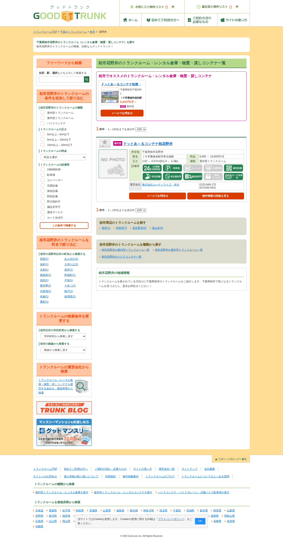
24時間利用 (54, 169)
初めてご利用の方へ (76, 468)
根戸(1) (68, 291)
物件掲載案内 (131, 476)
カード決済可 (55, 217)
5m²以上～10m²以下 (59, 139)
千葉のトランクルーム (73, 31)
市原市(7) (121, 227)
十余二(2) (70, 285)
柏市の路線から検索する (54, 343)
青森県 (53, 510)
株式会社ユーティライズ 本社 (160, 184)
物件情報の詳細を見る (215, 195)
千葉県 (177, 510)
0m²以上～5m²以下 (58, 134)
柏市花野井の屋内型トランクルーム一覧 (125, 249)
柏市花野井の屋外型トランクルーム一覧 (179, 249)
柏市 (92, 31)
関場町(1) (70, 275)
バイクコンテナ (56, 123)
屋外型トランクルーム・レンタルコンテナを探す (123, 492)
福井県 (66, 515)
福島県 (120, 510)
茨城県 (190, 510)
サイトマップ (189, 468)
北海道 (39, 510)
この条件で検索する (64, 225)
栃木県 (204, 510)
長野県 (39, 515)
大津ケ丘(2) (71, 264)
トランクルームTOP (45, 31)
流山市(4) (157, 227)
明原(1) (44, 258)
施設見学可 (53, 206)
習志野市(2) (139, 227)
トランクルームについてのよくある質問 (205, 476)
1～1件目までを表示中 (127, 129)
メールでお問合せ (122, 113)
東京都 (134, 510)
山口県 (53, 521)
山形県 (107, 510)
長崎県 (217, 521)
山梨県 (231, 510)
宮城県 (93, 510)
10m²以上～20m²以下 (60, 145)
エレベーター (55, 180)
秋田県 (80, 510)
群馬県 (217, 510)
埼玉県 (163, 510)
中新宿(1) (45, 291)
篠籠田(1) (45, 275)
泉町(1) (44, 264)
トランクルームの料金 (53, 151)
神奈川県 (148, 510)
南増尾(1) (70, 296)
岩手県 (66, 510)
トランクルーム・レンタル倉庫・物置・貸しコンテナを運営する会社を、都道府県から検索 (55, 386)
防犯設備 (52, 196)
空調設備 (52, 185)
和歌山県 (229, 515)
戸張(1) (68, 280)
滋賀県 (215, 515)
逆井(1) (68, 269)
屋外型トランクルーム (60, 118)
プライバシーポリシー (171, 519)
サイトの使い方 (142, 468)
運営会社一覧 (167, 468)
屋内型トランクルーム (60, 112)
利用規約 (110, 476)
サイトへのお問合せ (45, 476)
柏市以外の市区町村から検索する (60, 330)
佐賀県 (231, 521)
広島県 (39, 521)
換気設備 (52, 191)
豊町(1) (44, 301)
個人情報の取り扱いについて (81, 476)
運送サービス (55, 212)
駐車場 (51, 174)
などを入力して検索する (63, 73)
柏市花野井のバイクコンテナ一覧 (122, 256)
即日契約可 (53, 201)
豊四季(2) (45, 285)
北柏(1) (44, 269)
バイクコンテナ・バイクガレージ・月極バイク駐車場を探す (193, 492)
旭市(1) (106, 227)
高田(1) (44, 280)
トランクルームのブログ (160, 476)
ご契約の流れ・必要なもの (110, 468)
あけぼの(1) (71, 258)
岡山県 (66, 521)
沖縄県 (39, 526)
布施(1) (44, 296)
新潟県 (53, 515)
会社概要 (209, 468)
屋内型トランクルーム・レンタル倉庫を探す (61, 492)
